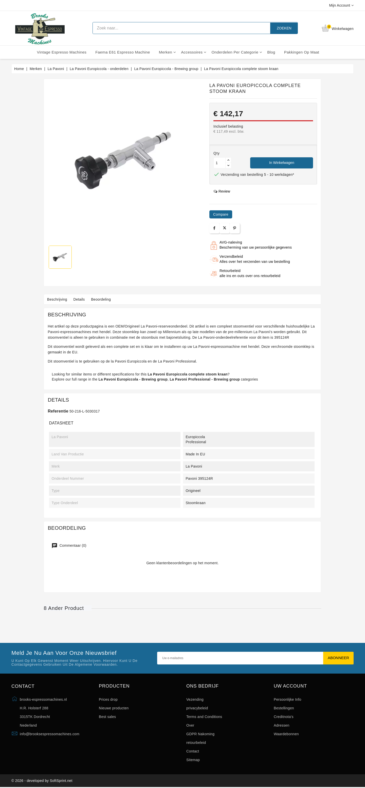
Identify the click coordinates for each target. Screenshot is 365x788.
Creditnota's (284, 717)
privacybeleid (197, 708)
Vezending (195, 699)
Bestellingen (284, 708)
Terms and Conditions (204, 717)
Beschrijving (58, 299)
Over (190, 725)
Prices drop (108, 699)
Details (81, 299)
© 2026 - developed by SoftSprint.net (41, 781)
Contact (192, 751)
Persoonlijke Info (287, 699)
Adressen (281, 725)
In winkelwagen (281, 163)
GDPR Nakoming (200, 734)
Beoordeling (104, 299)
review (222, 191)
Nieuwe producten (114, 708)
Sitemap (193, 760)
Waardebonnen (286, 734)
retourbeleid (196, 743)
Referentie (58, 411)
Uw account (290, 686)
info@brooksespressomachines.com (49, 734)
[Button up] (228, 160)
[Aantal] (219, 162)
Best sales (107, 717)
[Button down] (228, 165)
